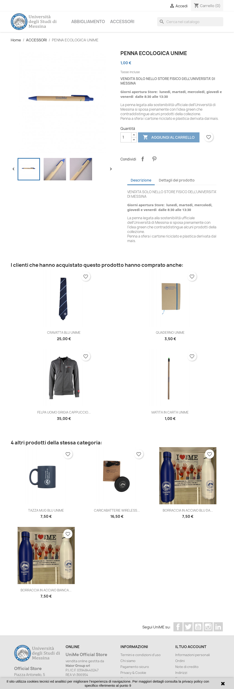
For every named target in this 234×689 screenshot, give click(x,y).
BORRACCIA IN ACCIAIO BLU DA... (188, 510)
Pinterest (154, 158)
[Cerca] (190, 21)
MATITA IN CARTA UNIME (170, 412)
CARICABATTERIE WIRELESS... (117, 510)
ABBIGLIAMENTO (88, 21)
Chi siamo (128, 661)
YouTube (198, 626)
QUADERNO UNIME (170, 332)
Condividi (142, 158)
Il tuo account (190, 646)
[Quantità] (125, 137)
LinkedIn (218, 626)
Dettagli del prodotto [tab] (177, 180)
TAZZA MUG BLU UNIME (46, 510)
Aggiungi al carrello (169, 137)
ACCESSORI (122, 21)
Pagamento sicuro (134, 667)
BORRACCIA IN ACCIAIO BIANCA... (46, 590)
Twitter (188, 626)
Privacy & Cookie (133, 672)
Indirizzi (181, 672)
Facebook (178, 626)
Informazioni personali (192, 655)
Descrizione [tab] (141, 180)
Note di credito (187, 667)
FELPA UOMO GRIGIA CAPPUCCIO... (64, 412)
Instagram (208, 626)
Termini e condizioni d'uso (140, 655)
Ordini (180, 661)
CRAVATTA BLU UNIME (64, 332)
